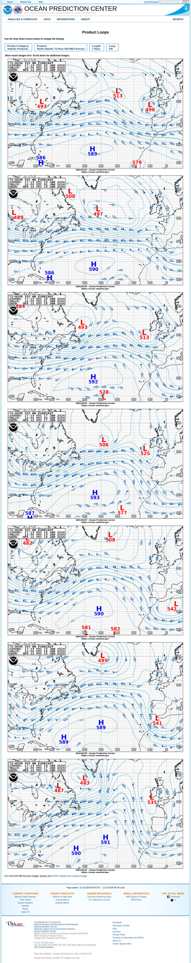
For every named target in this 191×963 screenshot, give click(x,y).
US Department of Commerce (47, 922)
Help (115, 928)
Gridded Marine (62, 903)
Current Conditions (25, 893)
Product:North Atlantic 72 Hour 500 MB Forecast (59, 48)
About (85, 19)
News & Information (136, 893)
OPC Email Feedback (43, 947)
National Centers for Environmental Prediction (54, 929)
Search (178, 19)
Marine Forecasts (62, 893)
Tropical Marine (62, 900)
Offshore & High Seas (62, 897)
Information (66, 19)
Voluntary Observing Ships (99, 897)
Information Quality (121, 925)
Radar (25, 909)
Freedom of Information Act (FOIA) (128, 937)
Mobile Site (25, 2)
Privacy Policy (119, 934)
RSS (41, 2)
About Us (117, 940)
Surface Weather (25, 903)
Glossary (117, 931)
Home (10, 2)
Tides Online (25, 900)
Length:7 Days (95, 48)
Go (185, 2)
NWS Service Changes (136, 897)
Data (47, 19)
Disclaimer (117, 922)
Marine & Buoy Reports (25, 897)
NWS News (136, 900)
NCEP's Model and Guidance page (69, 876)
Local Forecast (151, 2)
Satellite (25, 906)
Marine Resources (99, 893)
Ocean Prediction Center (70, 8)
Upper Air (25, 912)
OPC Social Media (173, 893)
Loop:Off (111, 48)
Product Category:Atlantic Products (17, 48)
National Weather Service (45, 926)
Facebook (173, 897)
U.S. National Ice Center (99, 900)
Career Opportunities (122, 944)
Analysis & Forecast (23, 19)
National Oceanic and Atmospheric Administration (61, 13)
